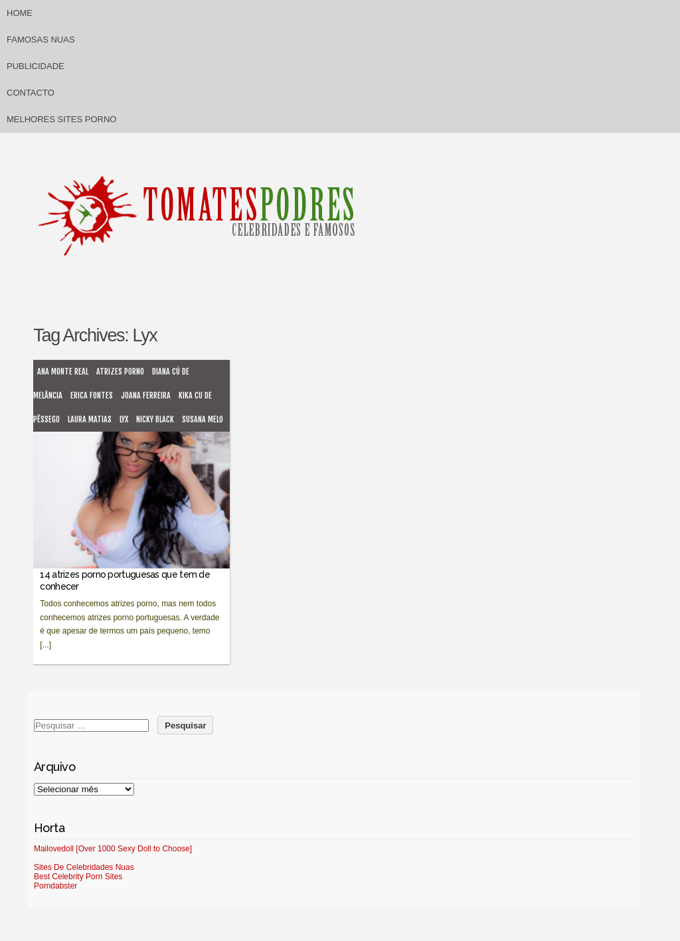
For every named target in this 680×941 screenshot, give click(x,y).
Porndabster (55, 886)
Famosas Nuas (41, 39)
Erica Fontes (91, 395)
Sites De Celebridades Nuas (84, 867)
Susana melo (202, 419)
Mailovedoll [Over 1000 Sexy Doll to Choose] (113, 848)
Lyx (124, 419)
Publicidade (35, 66)
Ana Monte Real (62, 372)
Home (20, 13)
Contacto (30, 93)
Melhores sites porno (61, 119)
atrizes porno (120, 372)
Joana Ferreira (146, 395)
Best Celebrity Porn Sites (78, 876)
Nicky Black (155, 419)
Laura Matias (90, 419)
